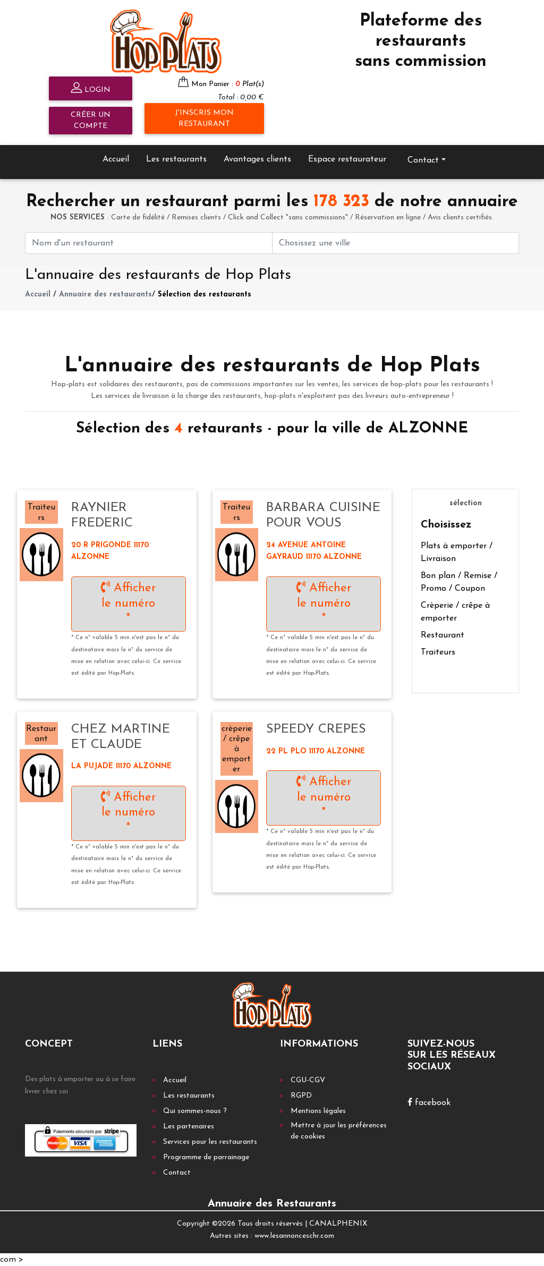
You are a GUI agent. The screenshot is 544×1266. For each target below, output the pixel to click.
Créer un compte (90, 120)
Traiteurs (438, 652)
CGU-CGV (308, 1080)
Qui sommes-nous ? (195, 1111)
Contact (423, 160)
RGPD (301, 1096)
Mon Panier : (227, 84)
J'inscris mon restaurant (204, 118)
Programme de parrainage (206, 1157)
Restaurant (442, 635)
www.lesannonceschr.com (294, 1236)
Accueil (116, 159)
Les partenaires (188, 1127)
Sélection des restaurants (204, 295)
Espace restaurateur (347, 159)
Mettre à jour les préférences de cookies (339, 1131)
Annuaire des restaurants (105, 295)
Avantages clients (257, 159)
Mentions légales (318, 1111)
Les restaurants (176, 159)
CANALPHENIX (338, 1224)
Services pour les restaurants (210, 1142)
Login (90, 89)
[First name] (149, 243)
